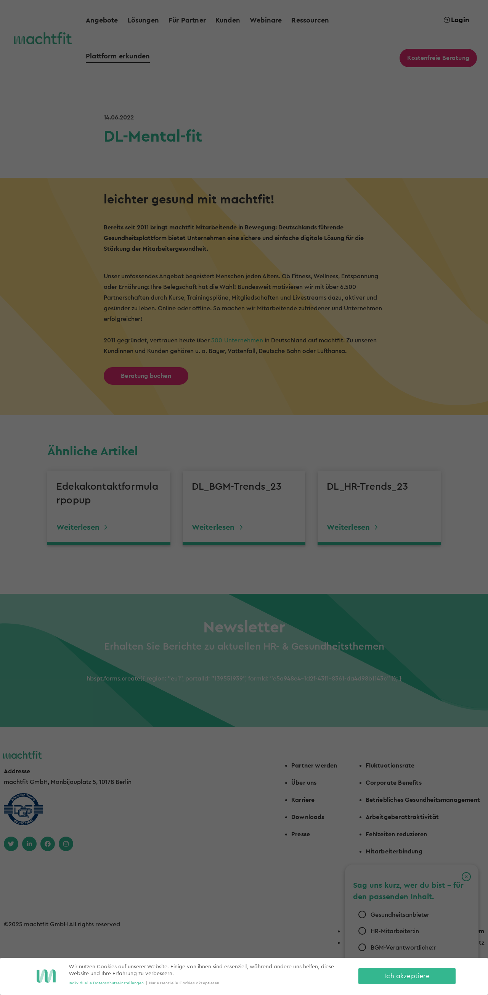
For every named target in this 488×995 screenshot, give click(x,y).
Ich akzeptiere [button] (407, 976)
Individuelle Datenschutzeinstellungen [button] (106, 983)
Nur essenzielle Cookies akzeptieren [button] (184, 983)
